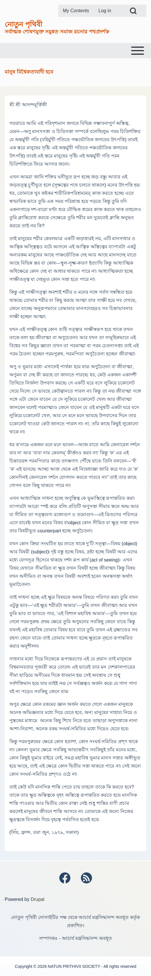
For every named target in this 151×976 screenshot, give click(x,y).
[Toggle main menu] (75, 50)
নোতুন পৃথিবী (23, 24)
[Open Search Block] (133, 11)
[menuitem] (76, 11)
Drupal (37, 899)
